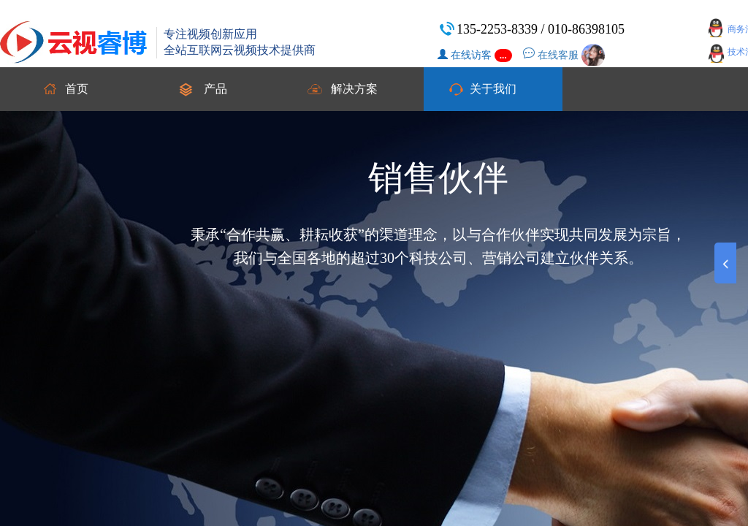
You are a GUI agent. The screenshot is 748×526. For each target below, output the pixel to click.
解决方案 (354, 89)
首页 (76, 89)
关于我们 (493, 89)
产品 (215, 89)
